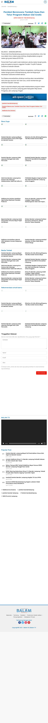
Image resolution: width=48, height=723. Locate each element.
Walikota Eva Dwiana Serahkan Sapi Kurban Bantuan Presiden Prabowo (11, 238)
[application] (24, 520)
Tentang (16, 706)
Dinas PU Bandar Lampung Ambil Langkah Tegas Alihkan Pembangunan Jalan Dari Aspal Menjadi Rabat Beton (35, 238)
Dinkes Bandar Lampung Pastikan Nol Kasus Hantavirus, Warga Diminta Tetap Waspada (35, 268)
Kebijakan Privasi (29, 708)
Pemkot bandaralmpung (28, 580)
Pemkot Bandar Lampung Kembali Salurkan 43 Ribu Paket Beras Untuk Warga (35, 298)
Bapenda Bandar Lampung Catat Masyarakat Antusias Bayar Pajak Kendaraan (11, 268)
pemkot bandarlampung (9, 103)
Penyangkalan (17, 708)
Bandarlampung (29, 18)
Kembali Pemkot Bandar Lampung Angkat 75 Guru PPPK (23, 565)
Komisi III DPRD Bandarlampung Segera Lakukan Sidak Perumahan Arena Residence (23, 570)
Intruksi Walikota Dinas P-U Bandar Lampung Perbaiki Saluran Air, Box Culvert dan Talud (25, 547)
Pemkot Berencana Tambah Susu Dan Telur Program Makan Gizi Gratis (22, 107)
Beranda (9, 706)
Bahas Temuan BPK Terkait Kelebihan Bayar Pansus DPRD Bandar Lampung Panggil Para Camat (24, 553)
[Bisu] (42, 531)
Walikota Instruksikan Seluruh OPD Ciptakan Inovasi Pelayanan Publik (11, 298)
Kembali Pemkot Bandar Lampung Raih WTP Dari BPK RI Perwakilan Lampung (35, 178)
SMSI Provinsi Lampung (10, 584)
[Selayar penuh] (44, 531)
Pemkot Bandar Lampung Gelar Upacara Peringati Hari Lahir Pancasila (11, 178)
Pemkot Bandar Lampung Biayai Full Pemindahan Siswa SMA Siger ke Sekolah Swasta (11, 148)
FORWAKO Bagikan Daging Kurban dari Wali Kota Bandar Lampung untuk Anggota (36, 208)
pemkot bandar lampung (10, 580)
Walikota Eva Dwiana (8, 110)
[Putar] (3, 531)
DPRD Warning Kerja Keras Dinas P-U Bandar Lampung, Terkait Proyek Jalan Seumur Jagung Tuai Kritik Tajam (25, 559)
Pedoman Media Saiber (34, 706)
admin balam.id (18, 18)
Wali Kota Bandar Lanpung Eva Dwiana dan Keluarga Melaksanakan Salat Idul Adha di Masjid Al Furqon (11, 208)
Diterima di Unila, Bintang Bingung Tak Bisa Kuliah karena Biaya (36, 147)
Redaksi (22, 706)
